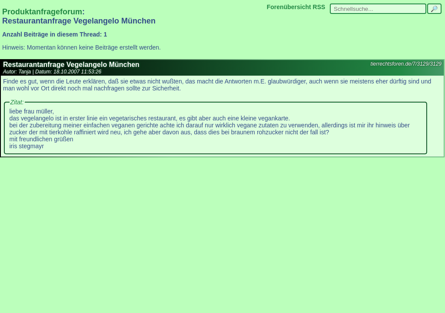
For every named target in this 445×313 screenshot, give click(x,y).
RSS (319, 6)
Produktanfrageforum (42, 11)
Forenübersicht (289, 6)
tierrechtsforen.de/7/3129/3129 (406, 64)
